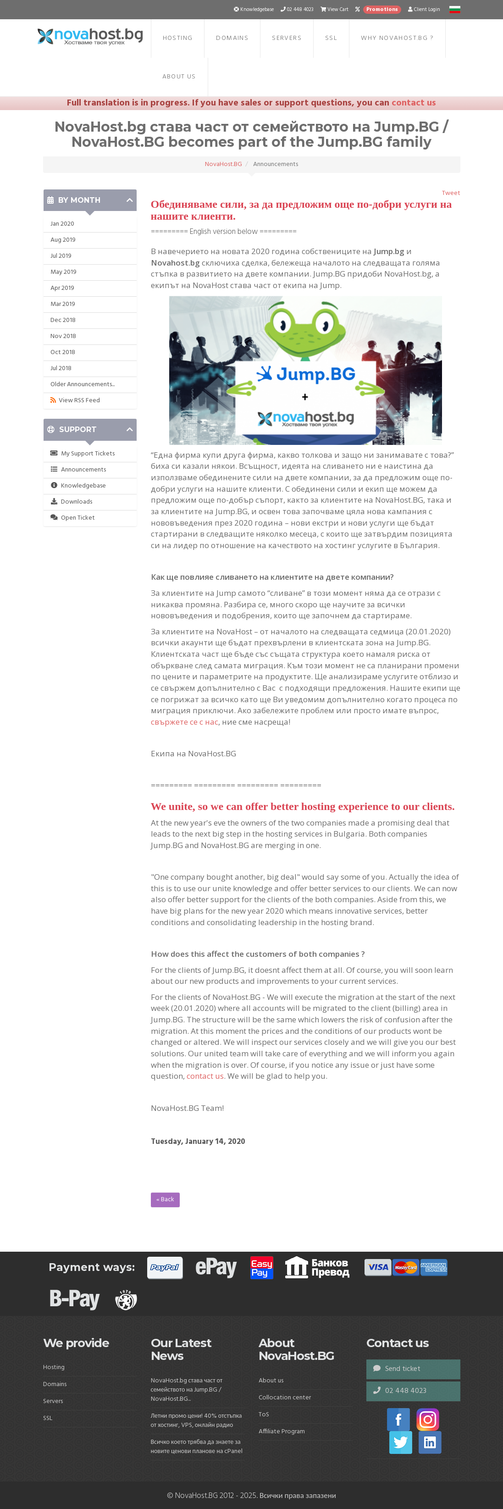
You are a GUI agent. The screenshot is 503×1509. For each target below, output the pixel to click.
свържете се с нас (184, 721)
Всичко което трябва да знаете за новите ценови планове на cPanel (197, 1447)
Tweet (451, 193)
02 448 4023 (399, 1391)
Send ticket (396, 1369)
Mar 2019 (62, 304)
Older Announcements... (82, 384)
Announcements (78, 470)
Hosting (178, 38)
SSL (331, 38)
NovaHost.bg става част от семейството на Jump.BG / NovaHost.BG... (187, 1390)
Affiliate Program (282, 1431)
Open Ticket (72, 518)
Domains (232, 38)
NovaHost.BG (223, 164)
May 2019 (63, 272)
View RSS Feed (75, 400)
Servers (287, 38)
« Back (165, 1199)
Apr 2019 (62, 288)
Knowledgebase (78, 486)
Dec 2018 (63, 320)
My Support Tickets (82, 454)
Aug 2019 (63, 240)
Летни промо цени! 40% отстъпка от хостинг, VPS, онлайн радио (196, 1421)
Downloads (71, 502)
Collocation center (285, 1397)
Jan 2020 (62, 224)
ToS (264, 1414)
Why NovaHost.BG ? (397, 38)
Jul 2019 (61, 256)
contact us (414, 103)
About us (179, 77)
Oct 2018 (62, 352)
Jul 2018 (61, 368)
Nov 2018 (63, 336)
